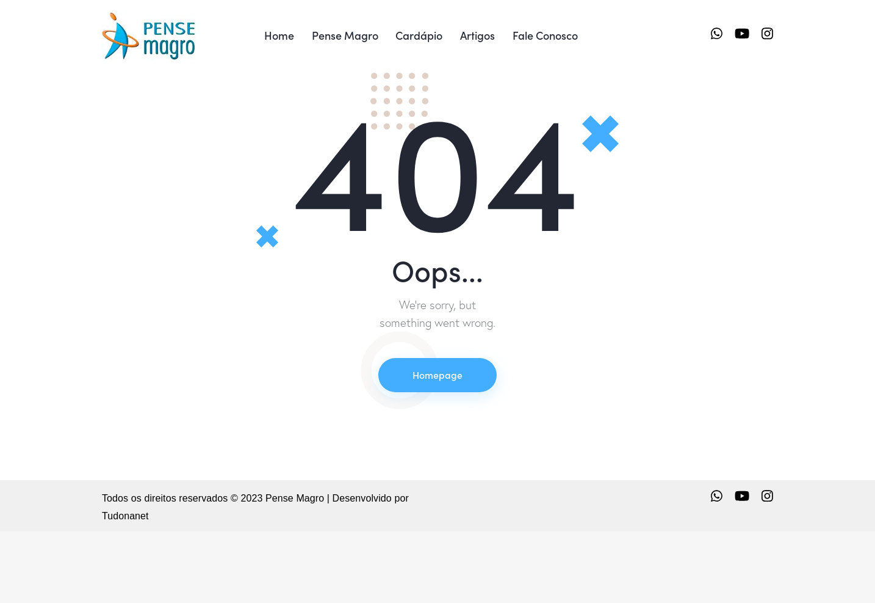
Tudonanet (125, 588)
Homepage (437, 446)
